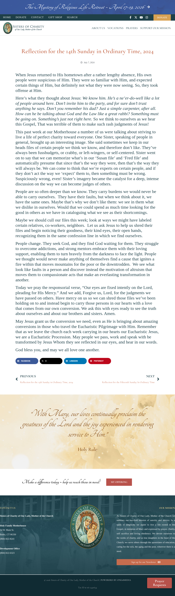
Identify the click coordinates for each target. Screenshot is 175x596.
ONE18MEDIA (124, 580)
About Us (98, 28)
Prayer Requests (159, 583)
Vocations (115, 28)
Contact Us (7, 508)
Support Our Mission (155, 28)
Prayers (132, 28)
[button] (26, 361)
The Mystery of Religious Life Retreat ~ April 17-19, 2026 (84, 7)
